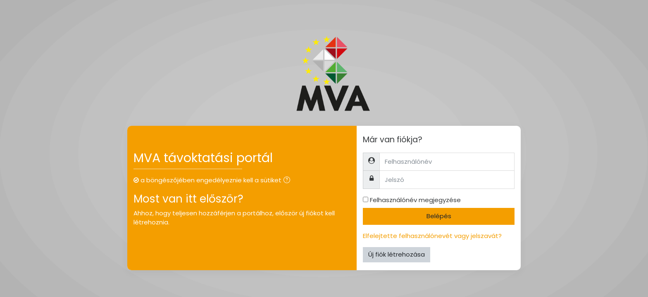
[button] (288, 181)
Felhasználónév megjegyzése (415, 200)
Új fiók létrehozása (396, 254)
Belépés (438, 216)
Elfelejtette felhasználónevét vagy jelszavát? (432, 235)
